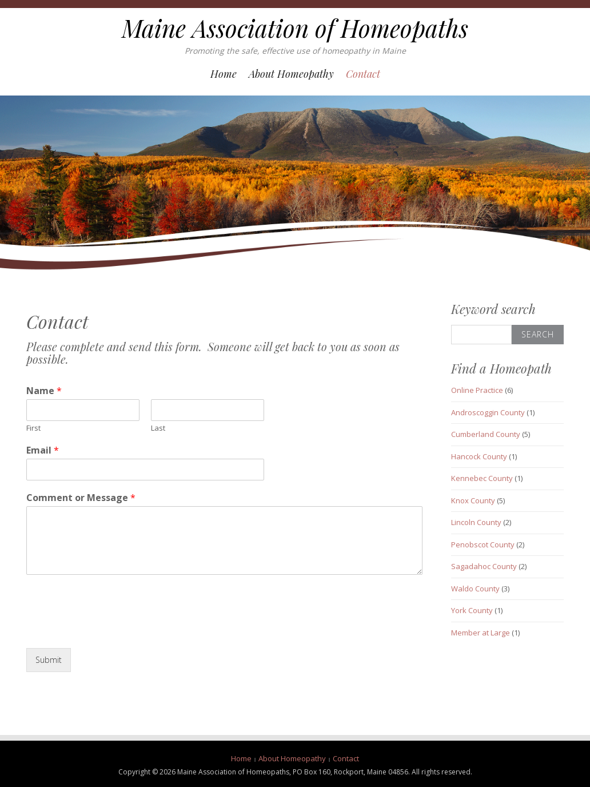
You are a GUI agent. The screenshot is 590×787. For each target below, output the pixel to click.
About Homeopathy (291, 74)
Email (42, 450)
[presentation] (113, 629)
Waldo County (475, 588)
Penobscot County (483, 544)
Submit (48, 659)
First (33, 428)
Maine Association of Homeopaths (295, 28)
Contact (363, 74)
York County (472, 610)
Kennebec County (482, 478)
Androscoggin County (488, 412)
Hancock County (479, 456)
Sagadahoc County (484, 566)
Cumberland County (485, 434)
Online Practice (477, 390)
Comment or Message (80, 498)
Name (44, 391)
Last (158, 428)
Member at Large (480, 632)
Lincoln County (476, 522)
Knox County (473, 500)
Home (223, 74)
